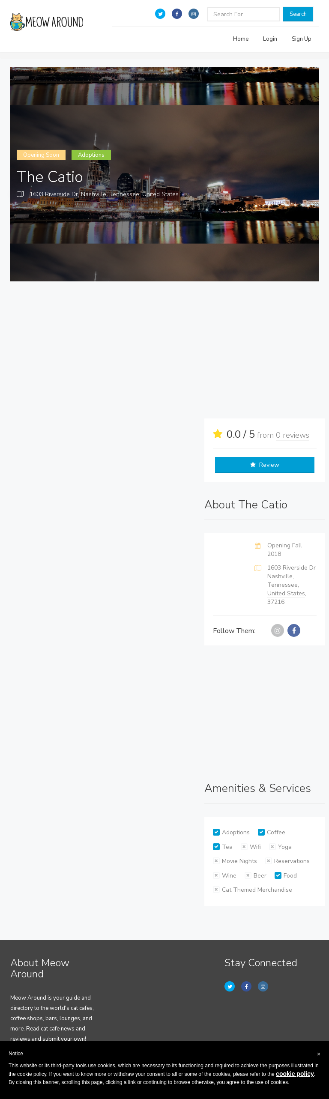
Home (240, 39)
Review (264, 465)
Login (270, 39)
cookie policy (295, 1073)
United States (160, 194)
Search (298, 14)
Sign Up (301, 39)
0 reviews (292, 435)
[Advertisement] (171, 350)
